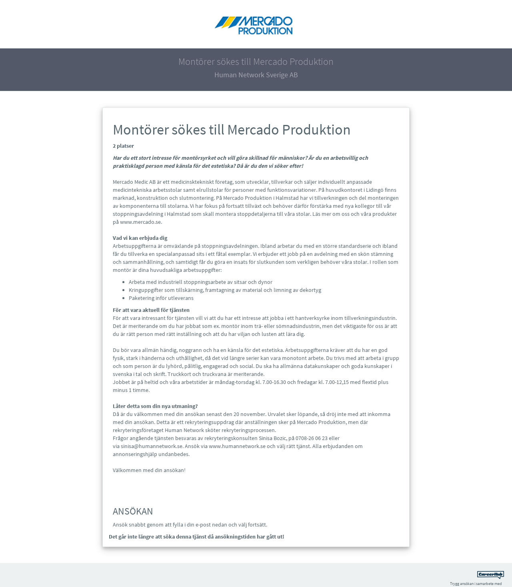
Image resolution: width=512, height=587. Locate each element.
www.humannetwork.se (237, 446)
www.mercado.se (140, 221)
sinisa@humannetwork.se (151, 446)
